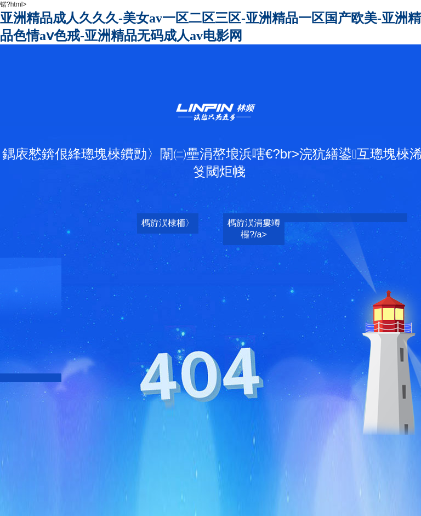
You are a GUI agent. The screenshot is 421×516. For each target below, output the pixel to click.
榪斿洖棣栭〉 (167, 223)
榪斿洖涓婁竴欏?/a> (253, 228)
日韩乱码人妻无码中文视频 (223, 462)
